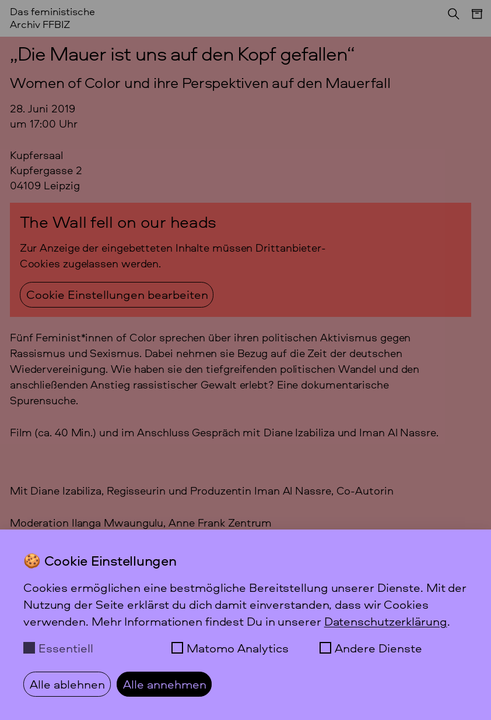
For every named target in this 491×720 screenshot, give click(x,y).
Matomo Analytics (238, 647)
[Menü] (471, 20)
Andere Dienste (378, 647)
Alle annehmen (164, 684)
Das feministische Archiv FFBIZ (52, 17)
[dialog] (245, 625)
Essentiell (65, 647)
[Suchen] (450, 17)
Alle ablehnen (67, 684)
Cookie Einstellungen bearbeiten (117, 294)
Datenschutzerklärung (385, 621)
